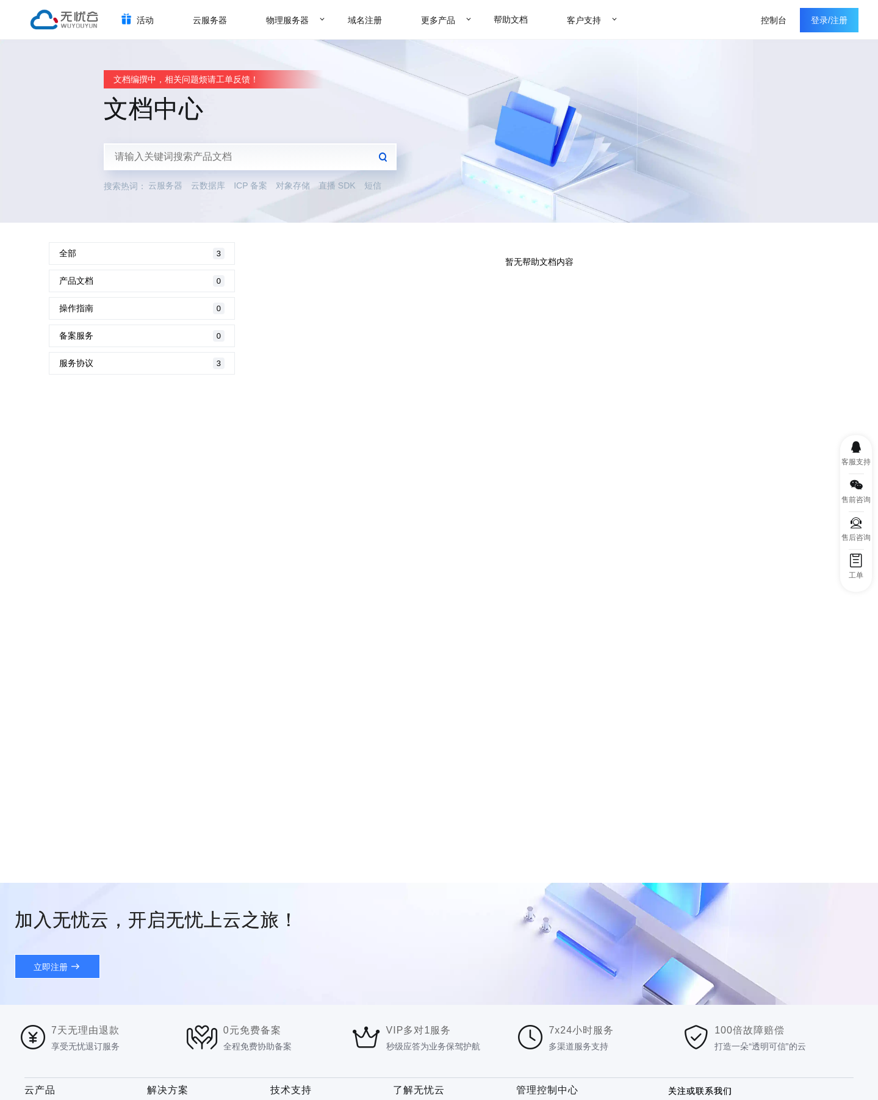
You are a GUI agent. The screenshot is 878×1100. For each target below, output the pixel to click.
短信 (372, 185)
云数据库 (208, 185)
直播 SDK (337, 185)
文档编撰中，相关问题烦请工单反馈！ (186, 79)
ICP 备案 (250, 185)
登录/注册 (829, 20)
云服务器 (165, 185)
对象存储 (293, 185)
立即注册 (51, 967)
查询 (383, 156)
